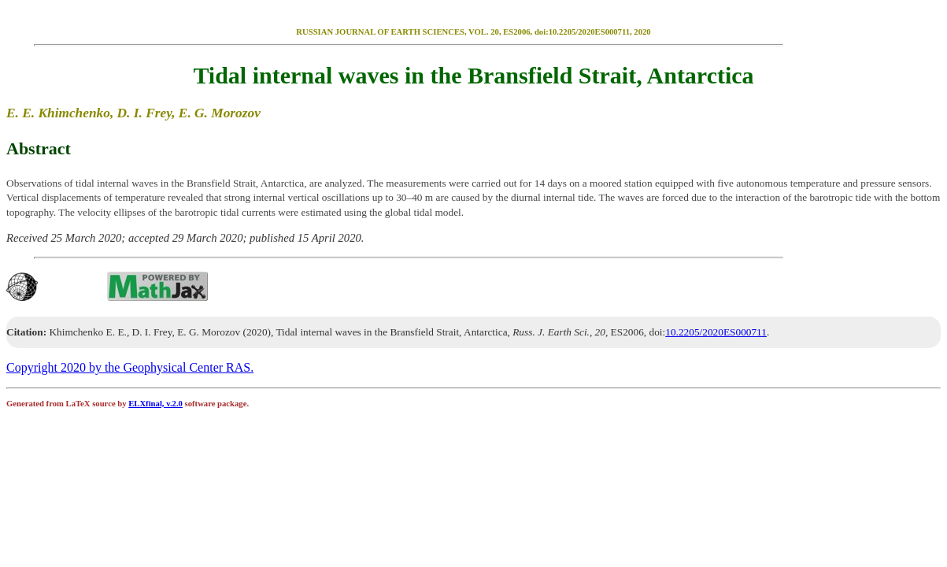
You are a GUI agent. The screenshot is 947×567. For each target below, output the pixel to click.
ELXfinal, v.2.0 (155, 403)
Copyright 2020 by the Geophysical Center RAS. (129, 367)
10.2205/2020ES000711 (716, 332)
